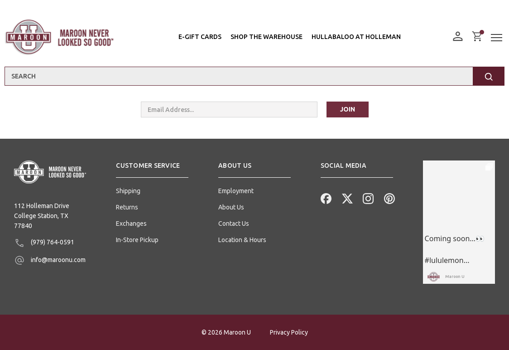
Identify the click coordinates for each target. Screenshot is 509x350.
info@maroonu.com (50, 260)
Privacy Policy (289, 332)
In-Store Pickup (137, 239)
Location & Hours (242, 239)
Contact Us (233, 223)
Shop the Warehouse (266, 36)
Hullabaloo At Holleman (356, 36)
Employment (236, 190)
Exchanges (131, 223)
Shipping (128, 190)
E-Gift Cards (199, 36)
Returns (127, 207)
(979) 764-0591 (44, 243)
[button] (152, 169)
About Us (231, 207)
